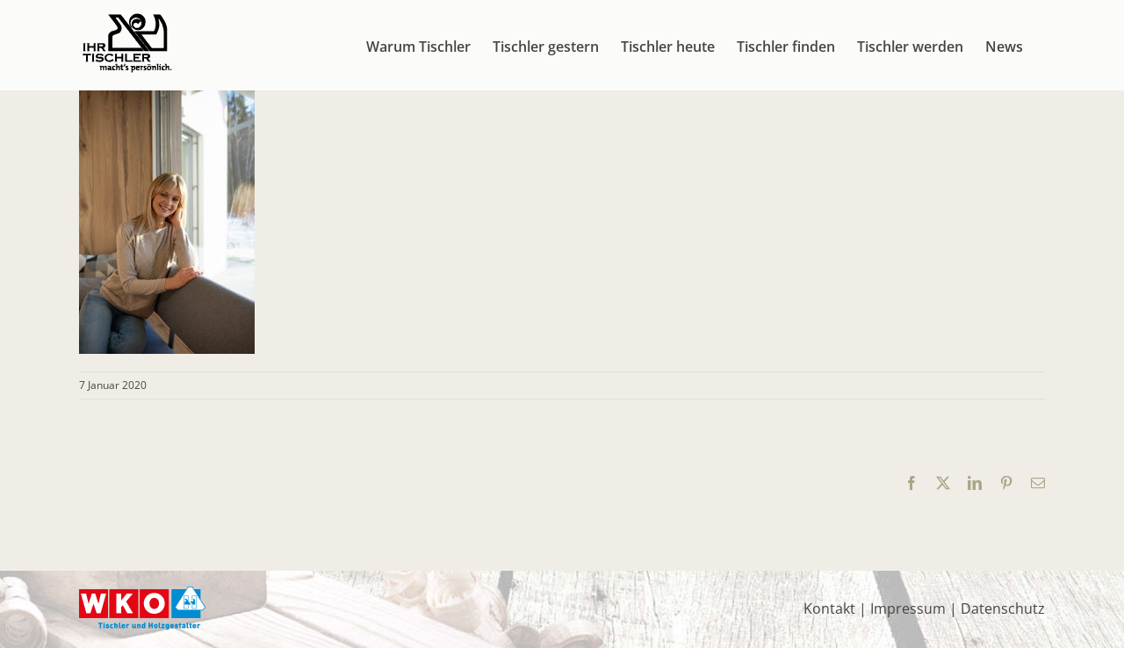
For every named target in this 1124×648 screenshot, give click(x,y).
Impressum (908, 608)
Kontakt (829, 608)
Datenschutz (1003, 608)
